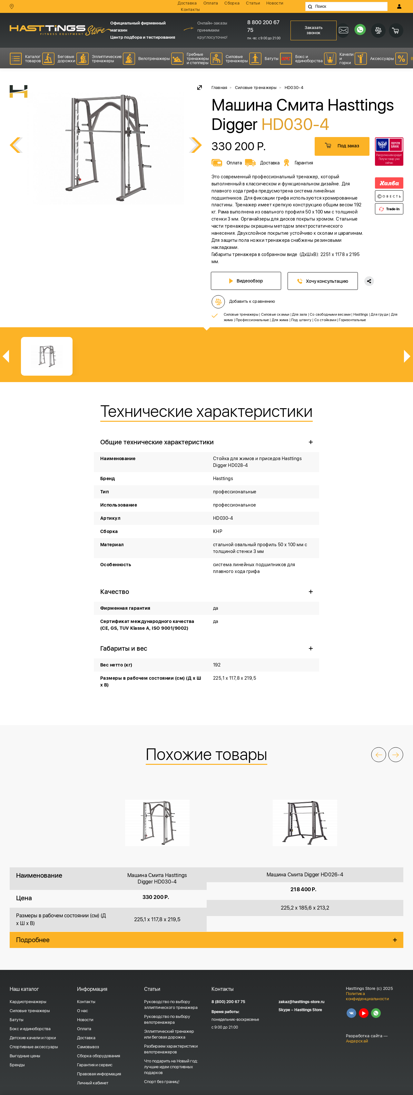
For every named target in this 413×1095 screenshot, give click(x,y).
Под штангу (301, 335)
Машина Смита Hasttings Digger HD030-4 (157, 894)
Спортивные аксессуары (34, 1062)
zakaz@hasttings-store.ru (301, 1018)
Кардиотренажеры (28, 1017)
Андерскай (357, 1056)
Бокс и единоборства (30, 1044)
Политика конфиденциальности (367, 1012)
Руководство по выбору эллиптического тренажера (171, 1020)
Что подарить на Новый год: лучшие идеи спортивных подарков (171, 1082)
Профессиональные (252, 335)
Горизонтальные (352, 335)
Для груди (379, 330)
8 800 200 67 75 (263, 26)
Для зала (299, 330)
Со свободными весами (330, 330)
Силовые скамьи (275, 330)
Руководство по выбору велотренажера (167, 1035)
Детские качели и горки (33, 1053)
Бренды (17, 1080)
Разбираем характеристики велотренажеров (171, 1065)
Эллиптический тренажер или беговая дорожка (169, 1050)
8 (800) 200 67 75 (228, 1017)
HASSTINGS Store (60, 30)
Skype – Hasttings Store (300, 1026)
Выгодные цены (25, 1071)
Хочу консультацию (323, 280)
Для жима (280, 335)
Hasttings (360, 330)
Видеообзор (246, 281)
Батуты (17, 1035)
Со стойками (325, 335)
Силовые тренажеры (241, 330)
